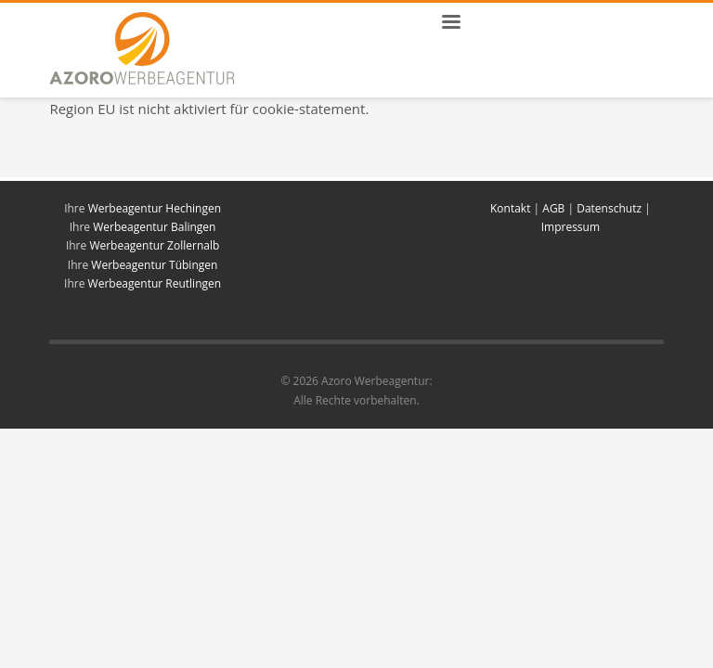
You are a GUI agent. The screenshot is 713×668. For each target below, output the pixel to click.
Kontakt (512, 208)
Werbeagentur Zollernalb (154, 245)
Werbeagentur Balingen (154, 227)
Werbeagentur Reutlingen (155, 283)
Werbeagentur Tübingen (154, 265)
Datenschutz (609, 208)
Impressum (570, 227)
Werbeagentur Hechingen (154, 208)
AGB (553, 208)
